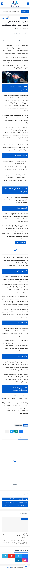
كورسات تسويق (23, 502)
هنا (3, 398)
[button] (21, 431)
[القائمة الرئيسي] (28, 3)
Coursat (9, 567)
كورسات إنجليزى (23, 499)
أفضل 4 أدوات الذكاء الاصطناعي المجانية (10, 11)
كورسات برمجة (24, 18)
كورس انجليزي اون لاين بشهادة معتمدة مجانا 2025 (15, 536)
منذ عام (25, 533)
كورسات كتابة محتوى (22, 505)
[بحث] (2, 3)
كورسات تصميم (10, 502)
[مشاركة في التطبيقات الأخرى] (7, 431)
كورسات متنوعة (9, 505)
